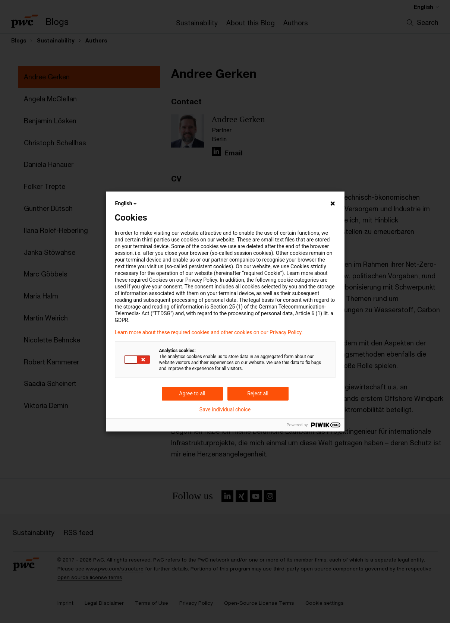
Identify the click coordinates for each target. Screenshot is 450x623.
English (126, 203)
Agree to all (192, 393)
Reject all (257, 393)
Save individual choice (225, 409)
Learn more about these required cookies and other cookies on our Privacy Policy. (209, 332)
